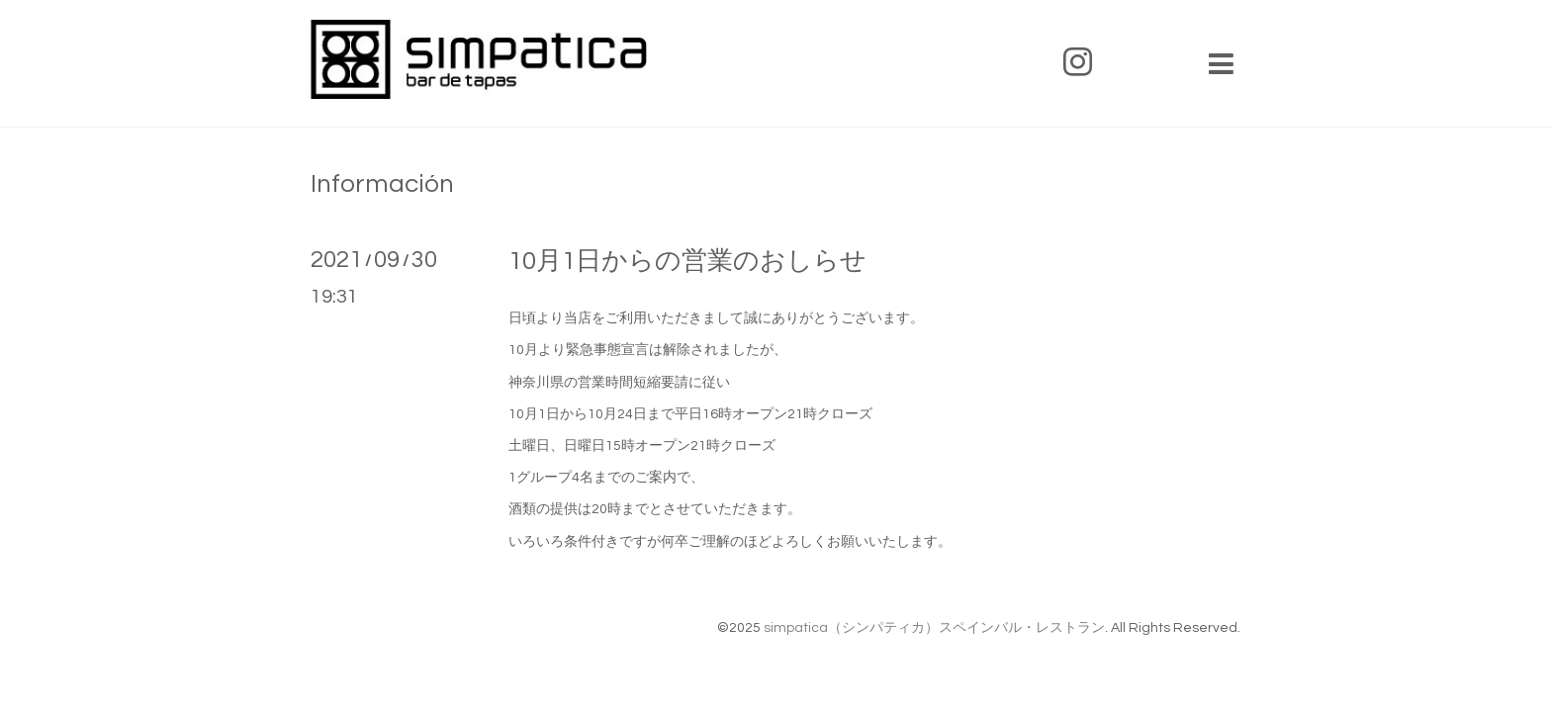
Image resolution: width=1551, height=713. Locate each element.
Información (382, 184)
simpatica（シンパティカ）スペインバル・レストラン (934, 628)
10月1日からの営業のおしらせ (687, 261)
